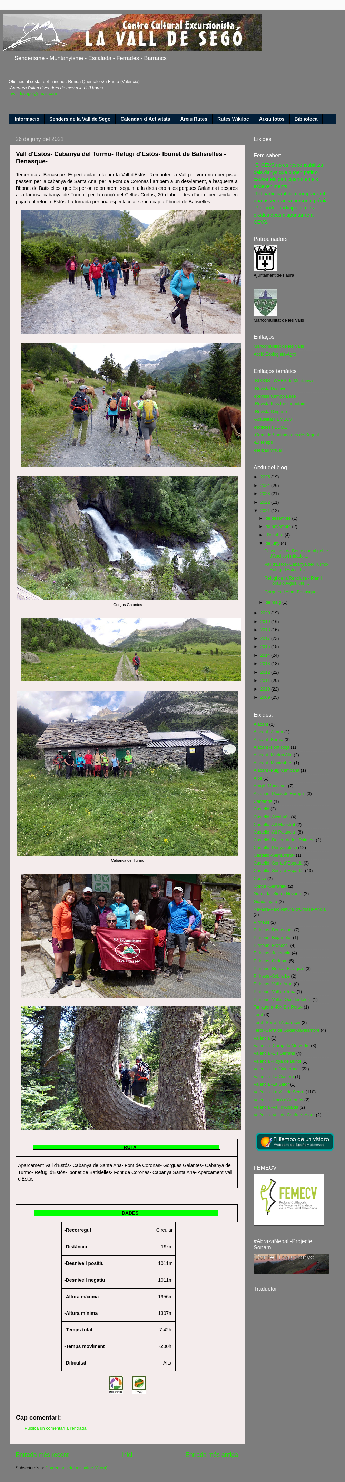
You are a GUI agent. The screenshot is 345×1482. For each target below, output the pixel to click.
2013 (265, 663)
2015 (265, 646)
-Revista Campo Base (275, 396)
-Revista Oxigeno (270, 411)
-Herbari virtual (268, 450)
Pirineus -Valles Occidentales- (282, 999)
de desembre (279, 518)
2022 (265, 502)
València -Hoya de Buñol (277, 1061)
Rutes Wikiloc (233, 119)
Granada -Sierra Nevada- (278, 893)
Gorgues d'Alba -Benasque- (291, 592)
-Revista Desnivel (270, 388)
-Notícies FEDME (270, 427)
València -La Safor (271, 1084)
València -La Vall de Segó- (279, 1092)
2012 (265, 672)
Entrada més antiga (211, 1454)
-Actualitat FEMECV (273, 419)
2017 (265, 638)
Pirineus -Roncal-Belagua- (279, 968)
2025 (265, 476)
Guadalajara (265, 901)
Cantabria (263, 801)
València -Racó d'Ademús (278, 1099)
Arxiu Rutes (193, 119)
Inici (126, 1454)
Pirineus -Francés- (271, 945)
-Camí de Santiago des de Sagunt (286, 434)
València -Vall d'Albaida (276, 1107)
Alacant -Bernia (268, 739)
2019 (265, 621)
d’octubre (275, 535)
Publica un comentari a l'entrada (55, 1428)
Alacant (261, 724)
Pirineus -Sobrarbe (272, 976)
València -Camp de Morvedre (282, 1045)
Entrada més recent (42, 1454)
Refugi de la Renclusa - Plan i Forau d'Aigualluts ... (293, 581)
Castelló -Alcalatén (272, 817)
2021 (265, 510)
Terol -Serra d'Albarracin (277, 1022)
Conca (260, 878)
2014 (265, 655)
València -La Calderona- (277, 1068)
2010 (265, 689)
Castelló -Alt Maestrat (274, 824)
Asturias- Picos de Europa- (279, 793)
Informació (27, 119)
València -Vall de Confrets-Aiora (284, 1115)
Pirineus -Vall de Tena (274, 991)
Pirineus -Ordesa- (271, 961)
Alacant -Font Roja (271, 747)
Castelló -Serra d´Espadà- (279, 870)
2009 (265, 697)
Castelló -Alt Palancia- (275, 832)
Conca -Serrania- (270, 886)
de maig (274, 602)
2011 (265, 680)
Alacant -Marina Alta (273, 755)
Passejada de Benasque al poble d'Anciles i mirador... (296, 554)
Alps (258, 778)
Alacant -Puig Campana (276, 770)
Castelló (261, 809)
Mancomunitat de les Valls (279, 346)
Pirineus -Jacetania (272, 953)
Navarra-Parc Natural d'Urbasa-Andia (290, 909)
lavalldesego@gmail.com (33, 93)
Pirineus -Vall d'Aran (273, 984)
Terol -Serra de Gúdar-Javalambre (286, 1030)
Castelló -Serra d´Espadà (278, 863)
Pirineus (261, 922)
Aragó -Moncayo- (270, 786)
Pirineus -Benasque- (273, 930)
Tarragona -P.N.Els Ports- (278, 1007)
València (262, 1038)
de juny (273, 543)
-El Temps (263, 442)
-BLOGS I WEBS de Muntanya (283, 380)
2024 (265, 485)
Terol (258, 1014)
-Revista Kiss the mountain (279, 403)
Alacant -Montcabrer (273, 762)
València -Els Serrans (274, 1053)
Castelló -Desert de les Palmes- (284, 840)
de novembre (279, 526)
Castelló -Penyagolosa (275, 847)
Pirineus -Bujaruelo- (273, 937)
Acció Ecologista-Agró (275, 354)
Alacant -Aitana (268, 731)
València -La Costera (274, 1076)
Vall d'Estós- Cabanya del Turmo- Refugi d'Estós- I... (296, 567)
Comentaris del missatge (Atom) (76, 1467)
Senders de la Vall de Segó (79, 119)
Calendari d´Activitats (145, 119)
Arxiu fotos (272, 119)
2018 (265, 629)
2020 (265, 613)
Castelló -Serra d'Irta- (274, 855)
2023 (265, 493)
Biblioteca (306, 119)
